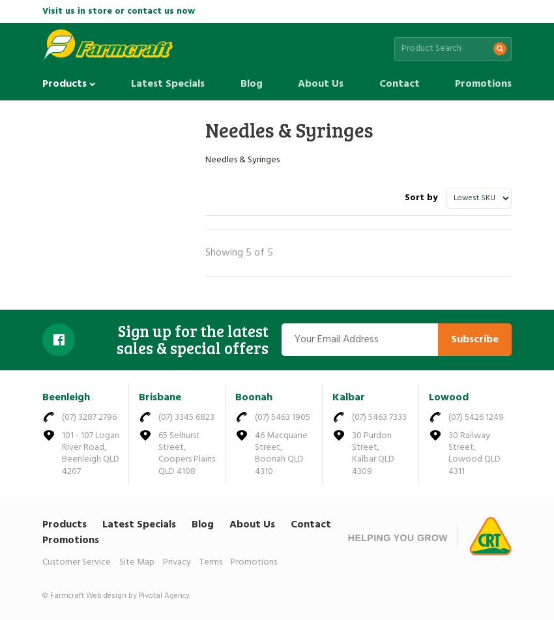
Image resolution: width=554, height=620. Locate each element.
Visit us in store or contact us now (118, 11)
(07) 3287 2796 (89, 417)
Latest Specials (168, 84)
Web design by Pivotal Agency (138, 595)
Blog (252, 84)
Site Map (136, 562)
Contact (399, 84)
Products (69, 84)
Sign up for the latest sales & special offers (193, 340)
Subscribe (475, 339)
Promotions (483, 84)
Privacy (177, 562)
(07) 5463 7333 (379, 417)
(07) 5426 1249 (476, 417)
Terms (210, 562)
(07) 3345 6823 (186, 417)
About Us (320, 84)
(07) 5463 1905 (282, 417)
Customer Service (76, 562)
